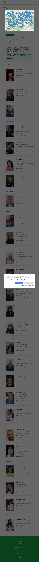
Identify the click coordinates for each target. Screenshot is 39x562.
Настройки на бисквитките (27, 285)
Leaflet (23, 30)
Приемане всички (19, 283)
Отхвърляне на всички (28, 283)
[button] (10, 20)
